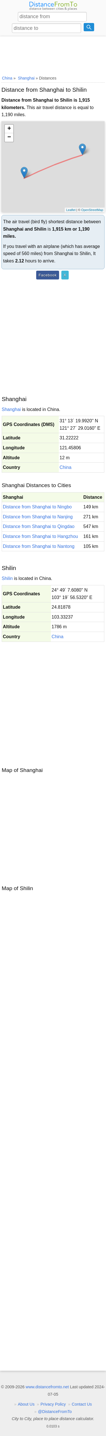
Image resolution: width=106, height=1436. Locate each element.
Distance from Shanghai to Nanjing (38, 516)
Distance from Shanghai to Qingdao (38, 526)
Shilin (7, 578)
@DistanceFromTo (55, 1411)
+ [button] (9, 129)
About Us (26, 1404)
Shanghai (11, 409)
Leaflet (70, 210)
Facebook (47, 275)
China (66, 467)
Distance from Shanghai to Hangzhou (40, 536)
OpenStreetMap (92, 210)
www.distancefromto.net (47, 1387)
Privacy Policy (53, 1404)
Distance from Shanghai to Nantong (38, 546)
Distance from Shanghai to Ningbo (37, 506)
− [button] (9, 137)
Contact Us (82, 1404)
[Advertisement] (53, 55)
